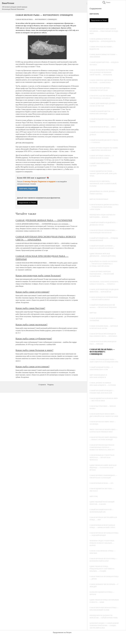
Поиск (106, 2)
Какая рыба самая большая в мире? (34, 350)
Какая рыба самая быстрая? (30, 308)
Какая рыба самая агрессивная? (32, 292)
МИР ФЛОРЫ (94, 14)
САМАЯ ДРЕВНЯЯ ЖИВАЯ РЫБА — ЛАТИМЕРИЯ (44, 220)
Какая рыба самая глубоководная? (34, 338)
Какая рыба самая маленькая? (32, 324)
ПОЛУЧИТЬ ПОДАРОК (27, 189)
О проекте (42, 384)
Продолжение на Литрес (99, 20)
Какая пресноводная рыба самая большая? (38, 275)
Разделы (50, 384)
